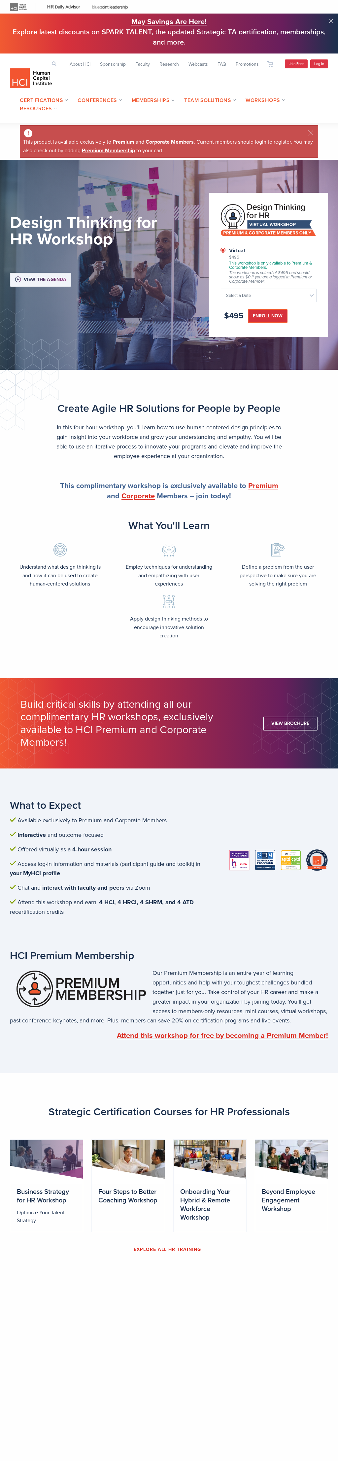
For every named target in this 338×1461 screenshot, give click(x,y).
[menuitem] (41, 100)
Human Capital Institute (42, 78)
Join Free (296, 64)
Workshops (263, 100)
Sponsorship (113, 64)
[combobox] (269, 295)
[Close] (310, 132)
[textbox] (265, 296)
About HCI (80, 64)
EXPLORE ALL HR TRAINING (167, 1249)
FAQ (222, 64)
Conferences (97, 100)
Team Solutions (207, 100)
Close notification (331, 21)
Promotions (247, 64)
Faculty (142, 64)
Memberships (151, 100)
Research (169, 64)
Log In (319, 64)
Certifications (41, 100)
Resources (36, 108)
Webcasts (198, 64)
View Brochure (290, 723)
